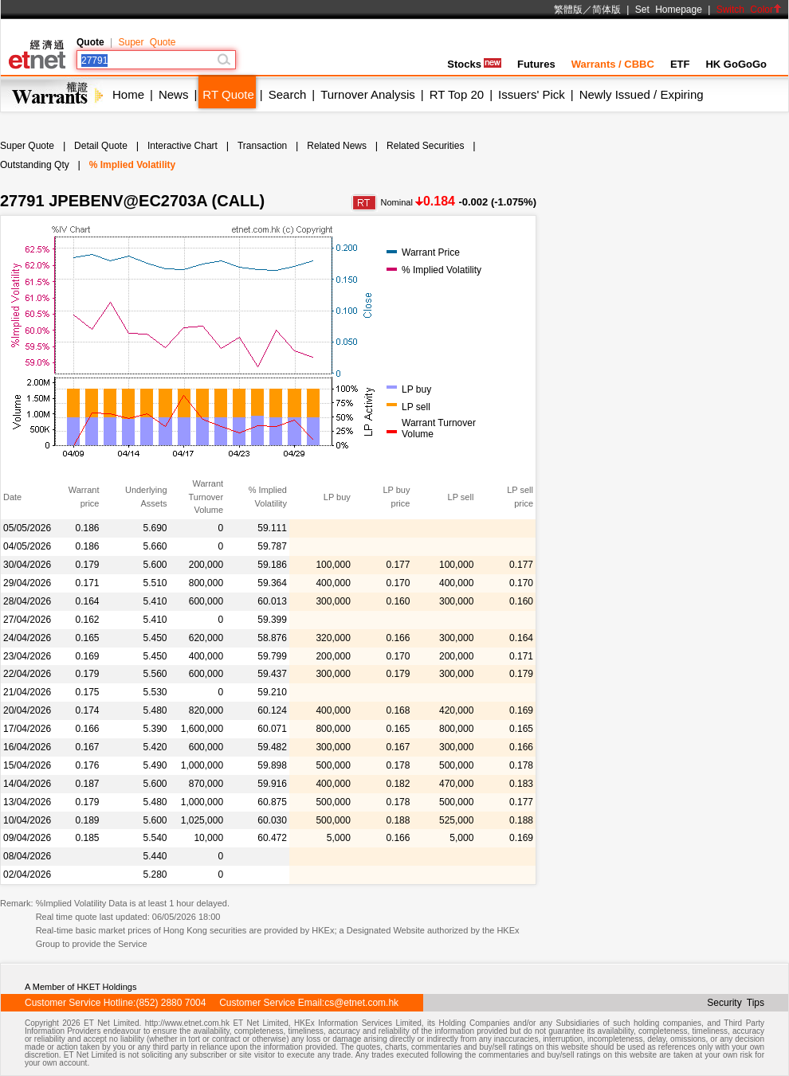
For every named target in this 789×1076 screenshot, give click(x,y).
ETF (680, 64)
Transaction (262, 145)
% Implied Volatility (132, 164)
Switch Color (749, 9)
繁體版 (568, 9)
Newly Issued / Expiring (641, 94)
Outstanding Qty (34, 164)
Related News (337, 145)
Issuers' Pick (531, 94)
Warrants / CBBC (612, 64)
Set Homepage (668, 9)
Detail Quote (101, 145)
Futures (536, 64)
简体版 (606, 9)
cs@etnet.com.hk (361, 1002)
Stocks (474, 64)
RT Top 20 (457, 94)
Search (288, 94)
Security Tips (735, 1002)
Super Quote (146, 42)
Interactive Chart (182, 145)
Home (128, 94)
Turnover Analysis (367, 94)
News (174, 94)
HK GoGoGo (736, 64)
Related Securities (425, 145)
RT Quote (227, 94)
